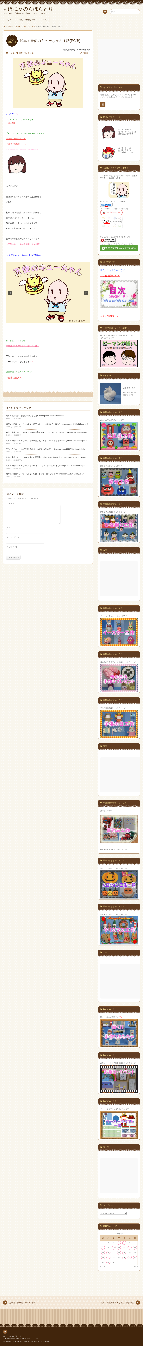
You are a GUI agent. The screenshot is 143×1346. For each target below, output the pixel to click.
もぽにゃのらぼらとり (12, 1336)
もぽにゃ (86, 53)
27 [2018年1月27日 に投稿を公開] (130, 1257)
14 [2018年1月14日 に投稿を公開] (135, 1247)
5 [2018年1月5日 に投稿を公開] (124, 1243)
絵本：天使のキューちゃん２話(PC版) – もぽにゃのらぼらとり (31, 474)
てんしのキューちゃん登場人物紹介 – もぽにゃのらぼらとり (30, 449)
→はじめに (10, 123)
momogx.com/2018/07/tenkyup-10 (70, 474)
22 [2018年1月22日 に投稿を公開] (103, 1257)
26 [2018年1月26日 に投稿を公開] (124, 1257)
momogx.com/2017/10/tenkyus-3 (74, 432)
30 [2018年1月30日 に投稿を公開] (108, 1262)
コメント (10, 503)
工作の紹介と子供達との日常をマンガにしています (20, 1338)
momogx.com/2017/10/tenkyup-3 (73, 457)
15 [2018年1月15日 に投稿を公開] (103, 1252)
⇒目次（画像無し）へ (16, 144)
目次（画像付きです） (28, 20)
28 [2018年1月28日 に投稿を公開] (135, 1257)
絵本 (21, 53)
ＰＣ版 (12, 53)
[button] (10, 293)
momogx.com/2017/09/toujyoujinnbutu (70, 449)
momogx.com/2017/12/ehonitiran (51, 416)
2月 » (136, 1266)
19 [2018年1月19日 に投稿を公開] (124, 1252)
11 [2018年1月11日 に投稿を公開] (119, 1247)
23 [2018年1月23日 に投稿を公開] (108, 1257)
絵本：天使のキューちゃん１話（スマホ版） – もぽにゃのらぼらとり (34, 424)
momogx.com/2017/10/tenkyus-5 (74, 441)
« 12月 (102, 1266)
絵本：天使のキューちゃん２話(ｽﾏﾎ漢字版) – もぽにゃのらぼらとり (33, 432)
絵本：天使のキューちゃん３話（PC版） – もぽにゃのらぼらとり (32, 466)
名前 (8, 531)
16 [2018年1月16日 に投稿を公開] (108, 1252)
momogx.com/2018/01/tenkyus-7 (75, 424)
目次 (45, 20)
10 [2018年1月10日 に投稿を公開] (114, 1247)
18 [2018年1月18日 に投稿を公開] (119, 1252)
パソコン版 (29, 53)
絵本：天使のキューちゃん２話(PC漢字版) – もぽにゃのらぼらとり (33, 457)
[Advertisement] (119, 56)
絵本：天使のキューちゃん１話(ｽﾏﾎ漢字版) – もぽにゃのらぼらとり (33, 441)
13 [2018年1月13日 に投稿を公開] (130, 1247)
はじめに (9, 20)
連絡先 (105, 12)
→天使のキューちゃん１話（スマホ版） (23, 244)
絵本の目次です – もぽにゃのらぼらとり (22, 416)
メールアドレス (13, 541)
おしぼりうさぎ (129, 388)
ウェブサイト (12, 550)
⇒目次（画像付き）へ (16, 138)
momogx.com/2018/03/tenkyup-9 (72, 466)
